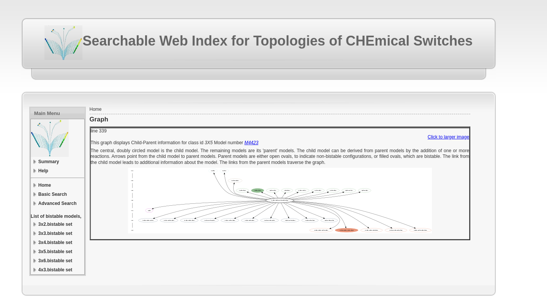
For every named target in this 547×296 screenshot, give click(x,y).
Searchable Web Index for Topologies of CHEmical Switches (277, 41)
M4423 (251, 142)
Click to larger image (448, 137)
